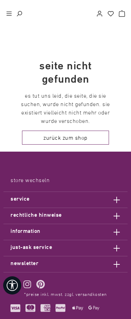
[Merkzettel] (110, 13)
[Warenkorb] (122, 13)
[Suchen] (19, 13)
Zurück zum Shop (65, 137)
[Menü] (9, 13)
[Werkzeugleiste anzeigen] (12, 285)
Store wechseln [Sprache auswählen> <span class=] (30, 180)
